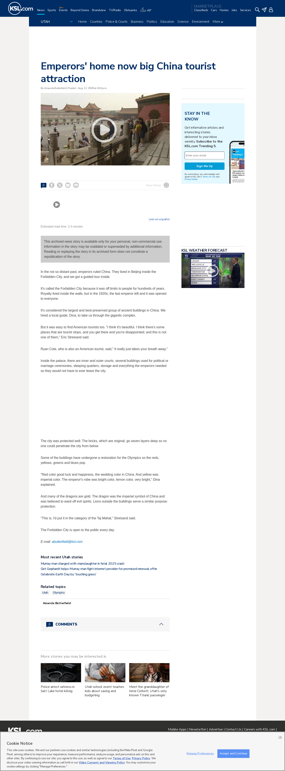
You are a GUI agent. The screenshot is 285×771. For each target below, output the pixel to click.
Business (137, 21)
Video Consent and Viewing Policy (102, 762)
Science (183, 21)
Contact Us (233, 729)
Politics (152, 21)
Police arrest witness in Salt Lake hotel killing (58, 689)
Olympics (59, 592)
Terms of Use (208, 176)
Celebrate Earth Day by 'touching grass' (69, 574)
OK (280, 737)
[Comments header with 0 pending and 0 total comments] (105, 624)
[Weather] (147, 12)
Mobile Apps (177, 729)
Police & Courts (116, 21)
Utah (45, 592)
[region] (142, 751)
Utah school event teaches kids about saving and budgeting (104, 691)
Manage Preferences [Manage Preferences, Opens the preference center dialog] (200, 753)
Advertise (216, 729)
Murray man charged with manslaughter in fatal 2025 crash (82, 563)
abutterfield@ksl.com (67, 541)
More (218, 21)
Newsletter (197, 729)
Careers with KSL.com (259, 729)
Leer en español (159, 219)
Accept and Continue (233, 753)
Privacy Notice (191, 179)
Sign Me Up (204, 166)
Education (167, 21)
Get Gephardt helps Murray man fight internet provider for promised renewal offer (99, 569)
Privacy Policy (141, 758)
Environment (200, 21)
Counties (96, 21)
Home (82, 21)
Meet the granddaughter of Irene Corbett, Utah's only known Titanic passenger (149, 691)
